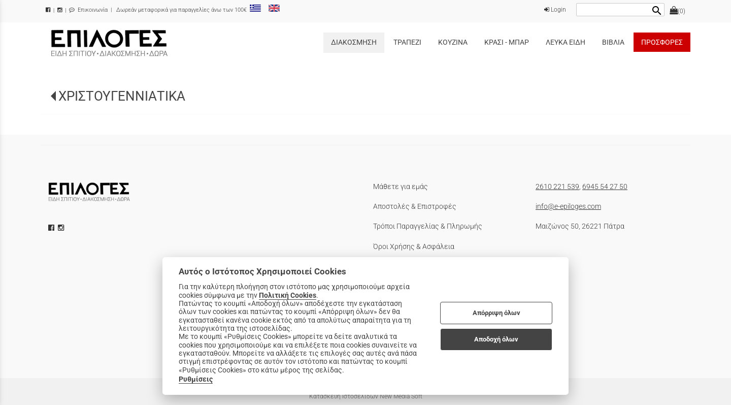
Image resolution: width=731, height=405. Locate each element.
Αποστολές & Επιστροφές (414, 206)
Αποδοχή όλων (496, 339)
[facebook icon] (52, 228)
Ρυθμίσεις (196, 379)
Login (555, 9)
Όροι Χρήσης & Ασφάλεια (413, 246)
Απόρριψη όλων (496, 313)
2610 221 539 (557, 186)
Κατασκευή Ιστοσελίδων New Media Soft (365, 396)
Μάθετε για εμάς (400, 186)
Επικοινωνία (88, 10)
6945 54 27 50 (604, 186)
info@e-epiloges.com (568, 206)
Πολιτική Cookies (287, 295)
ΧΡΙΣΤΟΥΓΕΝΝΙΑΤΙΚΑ (121, 96)
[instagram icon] (62, 228)
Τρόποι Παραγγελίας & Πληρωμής (427, 226)
